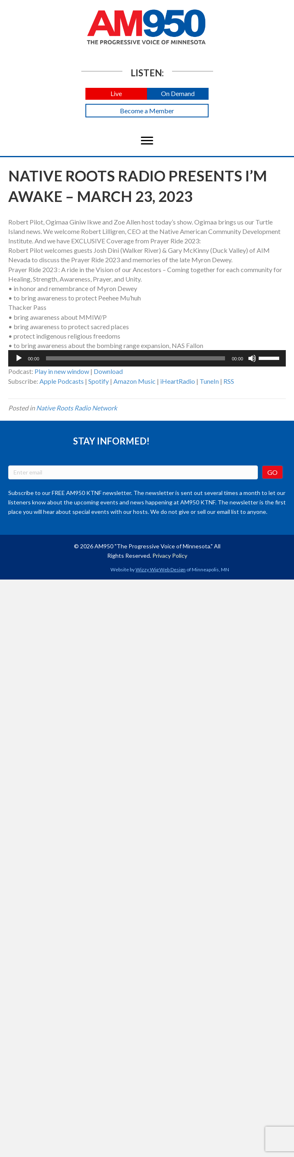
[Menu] (147, 141)
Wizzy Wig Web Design (161, 569)
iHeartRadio (177, 381)
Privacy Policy (169, 555)
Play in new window (61, 371)
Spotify (98, 381)
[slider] (135, 358)
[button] (116, 94)
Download (108, 371)
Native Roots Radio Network (76, 408)
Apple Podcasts (61, 381)
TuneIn (209, 381)
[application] (147, 358)
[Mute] (252, 358)
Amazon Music (134, 381)
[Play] (19, 358)
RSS (228, 381)
